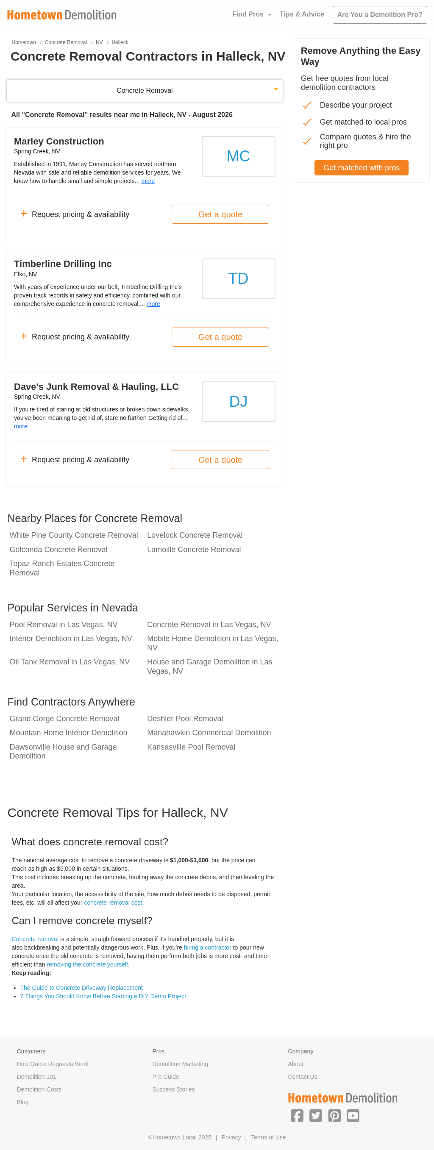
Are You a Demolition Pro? (380, 14)
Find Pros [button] (248, 14)
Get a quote (220, 214)
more (148, 181)
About (295, 1064)
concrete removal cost (113, 902)
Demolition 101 (36, 1076)
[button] (297, 1115)
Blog (23, 1102)
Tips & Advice (302, 14)
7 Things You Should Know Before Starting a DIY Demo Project (103, 996)
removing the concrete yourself (87, 964)
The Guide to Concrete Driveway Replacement (81, 987)
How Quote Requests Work (53, 1064)
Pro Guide (165, 1076)
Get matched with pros (361, 168)
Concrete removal (35, 939)
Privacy (231, 1137)
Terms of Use (268, 1137)
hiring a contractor (207, 947)
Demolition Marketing (180, 1064)
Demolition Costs (39, 1089)
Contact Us (302, 1076)
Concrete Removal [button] (145, 90)
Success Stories (173, 1089)
